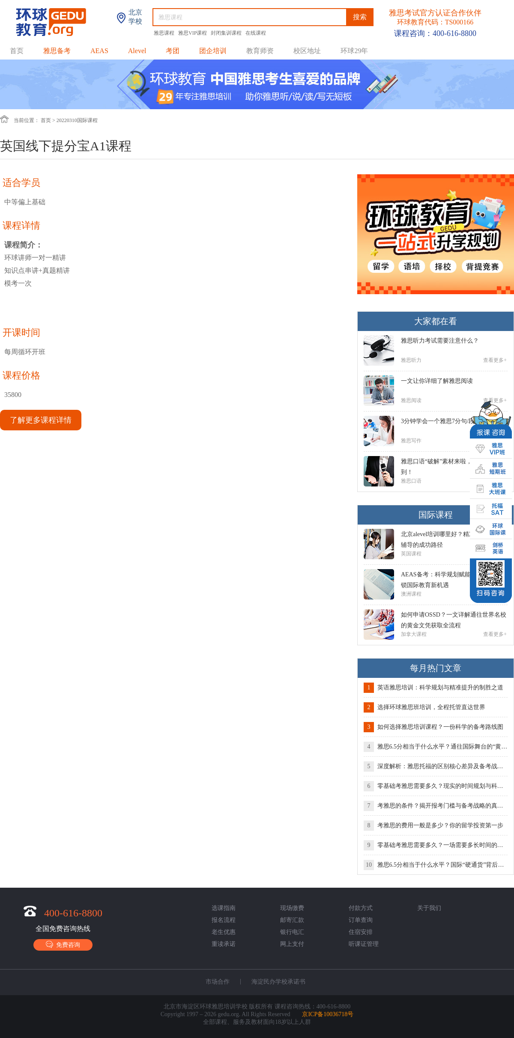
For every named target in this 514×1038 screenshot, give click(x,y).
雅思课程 (165, 33)
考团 (172, 50)
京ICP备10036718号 (327, 1014)
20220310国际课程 (77, 120)
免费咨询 (63, 944)
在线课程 (255, 33)
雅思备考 (57, 50)
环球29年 (354, 50)
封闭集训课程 (227, 33)
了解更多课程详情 (41, 420)
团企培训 (213, 50)
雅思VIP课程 (193, 33)
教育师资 (260, 50)
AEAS (99, 50)
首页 (17, 50)
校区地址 (307, 50)
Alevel (137, 50)
